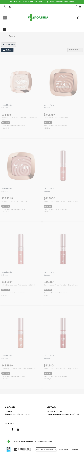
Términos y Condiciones (43, 441)
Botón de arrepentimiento (46, 449)
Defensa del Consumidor (68, 449)
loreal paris (8, 44)
